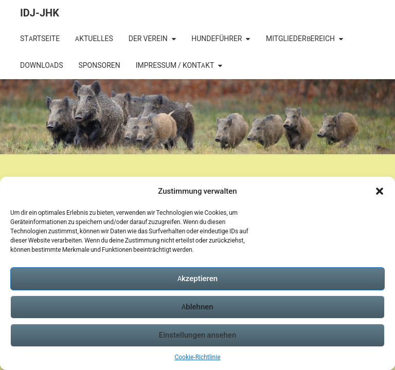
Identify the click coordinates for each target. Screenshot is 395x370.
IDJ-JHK (39, 12)
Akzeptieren (197, 278)
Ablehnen (197, 306)
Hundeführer (216, 38)
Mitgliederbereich (300, 38)
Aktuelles (94, 38)
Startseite (40, 38)
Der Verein (148, 38)
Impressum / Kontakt (175, 65)
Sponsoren (99, 65)
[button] (379, 191)
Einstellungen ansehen (198, 335)
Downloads (41, 65)
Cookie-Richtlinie (197, 357)
